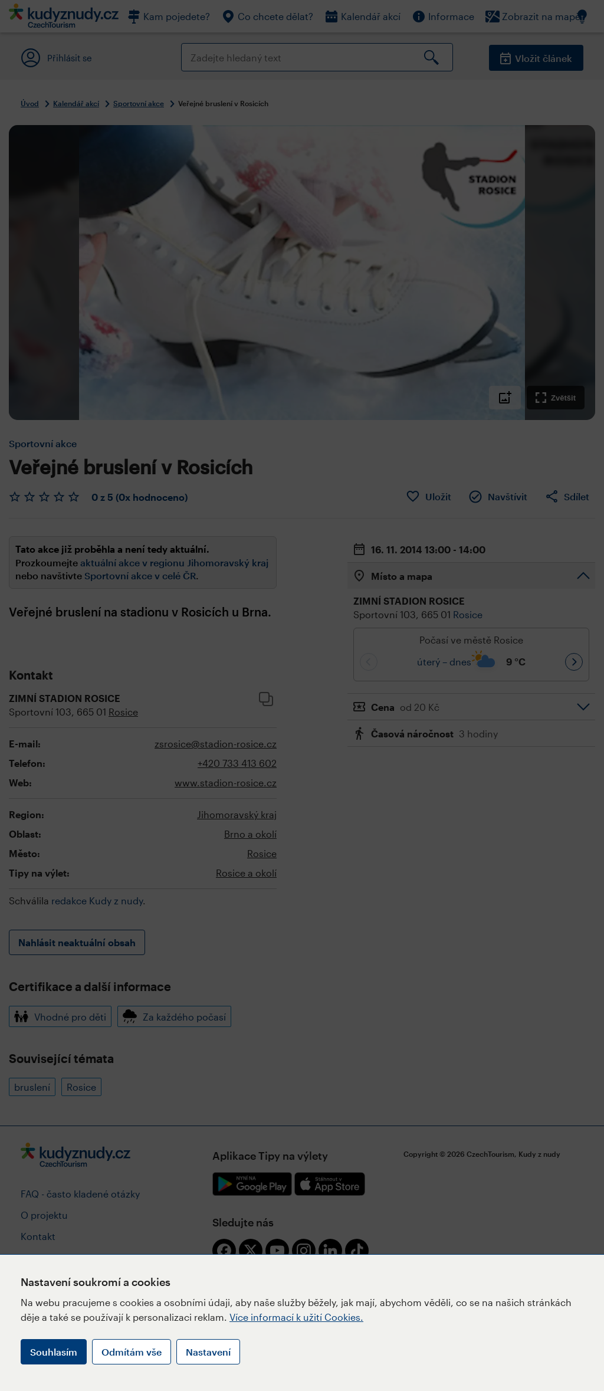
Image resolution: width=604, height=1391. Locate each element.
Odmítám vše (131, 1351)
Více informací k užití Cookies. (296, 1317)
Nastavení (208, 1351)
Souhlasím (53, 1351)
